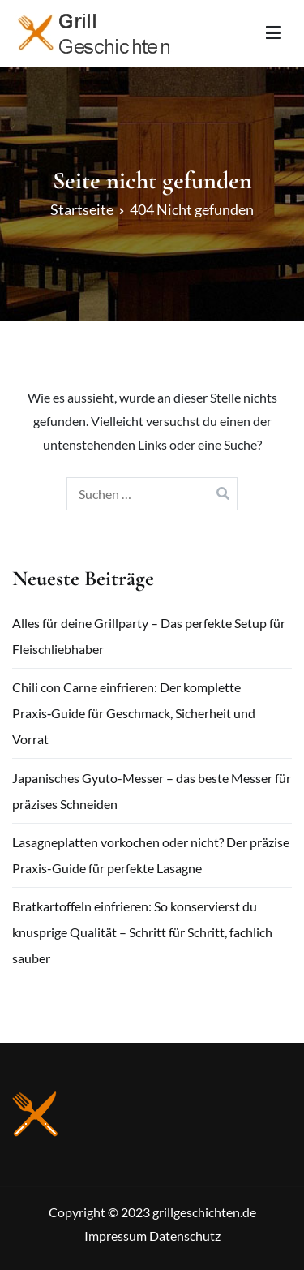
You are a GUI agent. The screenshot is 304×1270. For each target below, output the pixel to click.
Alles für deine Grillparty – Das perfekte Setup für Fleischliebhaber (148, 636)
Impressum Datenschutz (152, 1235)
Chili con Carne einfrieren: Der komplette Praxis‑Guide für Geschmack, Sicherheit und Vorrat (133, 713)
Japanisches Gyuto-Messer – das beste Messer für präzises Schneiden (151, 791)
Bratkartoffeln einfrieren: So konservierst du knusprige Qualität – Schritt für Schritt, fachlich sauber (142, 932)
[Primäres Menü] (273, 33)
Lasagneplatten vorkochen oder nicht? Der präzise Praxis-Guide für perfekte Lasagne (150, 855)
